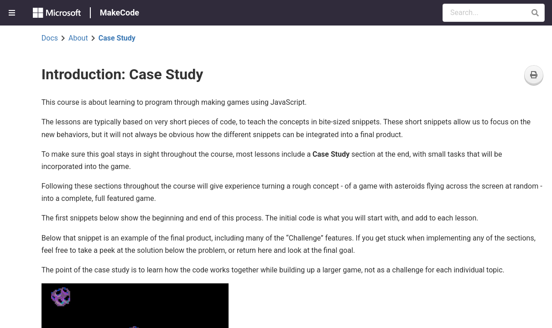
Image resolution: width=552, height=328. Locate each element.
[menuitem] (13, 13)
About (78, 38)
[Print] (533, 75)
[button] (535, 13)
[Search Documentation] (494, 13)
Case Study (117, 38)
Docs (50, 38)
